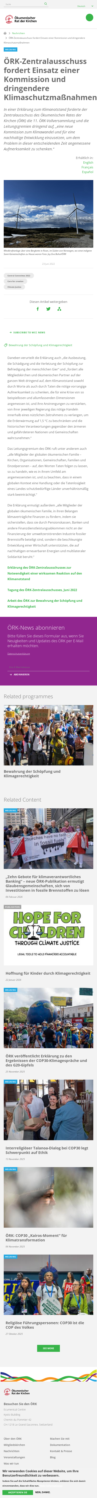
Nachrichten (18, 33)
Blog (53, 1457)
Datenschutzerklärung (18, 653)
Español (87, 172)
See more (48, 1348)
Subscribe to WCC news (29, 332)
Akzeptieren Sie (17, 1492)
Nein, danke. (42, 1492)
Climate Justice (14, 287)
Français (87, 167)
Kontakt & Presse (61, 1451)
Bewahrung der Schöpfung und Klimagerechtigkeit (40, 345)
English (88, 162)
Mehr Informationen (51, 1485)
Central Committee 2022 (18, 275)
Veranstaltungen (14, 1457)
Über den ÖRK (13, 1438)
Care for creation (15, 281)
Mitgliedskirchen (14, 1445)
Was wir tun (11, 1463)
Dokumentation (60, 1445)
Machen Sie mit (60, 1438)
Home (5, 33)
